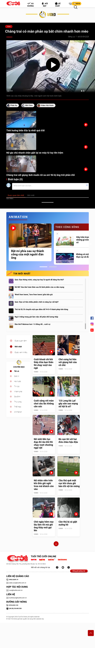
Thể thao (17, 407)
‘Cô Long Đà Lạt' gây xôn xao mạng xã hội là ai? (68, 403)
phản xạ (13, 105)
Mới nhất (18, 347)
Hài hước (17, 381)
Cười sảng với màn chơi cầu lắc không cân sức (44, 403)
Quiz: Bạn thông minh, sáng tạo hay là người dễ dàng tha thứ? (39, 280)
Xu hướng (30, 4)
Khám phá (18, 391)
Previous (6, 244)
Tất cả (16, 371)
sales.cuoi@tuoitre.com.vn (16, 583)
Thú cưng (17, 402)
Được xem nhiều (21, 352)
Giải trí (16, 376)
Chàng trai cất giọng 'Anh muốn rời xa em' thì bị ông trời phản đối (40, 175)
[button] (70, 4)
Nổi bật (44, 4)
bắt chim (29, 105)
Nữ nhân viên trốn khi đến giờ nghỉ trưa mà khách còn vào (44, 484)
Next (90, 244)
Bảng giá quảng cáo (79, 571)
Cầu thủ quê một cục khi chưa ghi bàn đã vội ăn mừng (69, 483)
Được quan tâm (21, 341)
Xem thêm (9, 198)
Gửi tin (76, 3)
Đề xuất (57, 4)
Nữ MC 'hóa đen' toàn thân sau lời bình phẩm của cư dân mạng (39, 287)
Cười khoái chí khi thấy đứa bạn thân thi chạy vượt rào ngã (43, 363)
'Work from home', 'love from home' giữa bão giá (34, 294)
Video (9, 26)
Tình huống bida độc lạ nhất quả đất (25, 130)
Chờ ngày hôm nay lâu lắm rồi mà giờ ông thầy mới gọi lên (44, 526)
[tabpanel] (30, 242)
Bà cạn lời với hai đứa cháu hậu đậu (68, 440)
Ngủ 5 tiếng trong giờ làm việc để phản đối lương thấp (36, 317)
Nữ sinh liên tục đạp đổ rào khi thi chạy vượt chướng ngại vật (43, 443)
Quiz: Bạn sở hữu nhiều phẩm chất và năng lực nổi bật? (36, 302)
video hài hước (47, 105)
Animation (18, 412)
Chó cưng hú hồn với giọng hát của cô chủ (68, 362)
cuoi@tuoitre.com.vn (14, 590)
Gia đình (17, 397)
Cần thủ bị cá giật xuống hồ (68, 523)
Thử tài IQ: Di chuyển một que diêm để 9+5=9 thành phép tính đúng (41, 309)
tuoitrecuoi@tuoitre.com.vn (16, 598)
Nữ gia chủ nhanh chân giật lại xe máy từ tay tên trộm (34, 152)
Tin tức (16, 386)
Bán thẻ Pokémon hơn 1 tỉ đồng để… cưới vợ (32, 324)
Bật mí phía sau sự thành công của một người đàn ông (27, 254)
